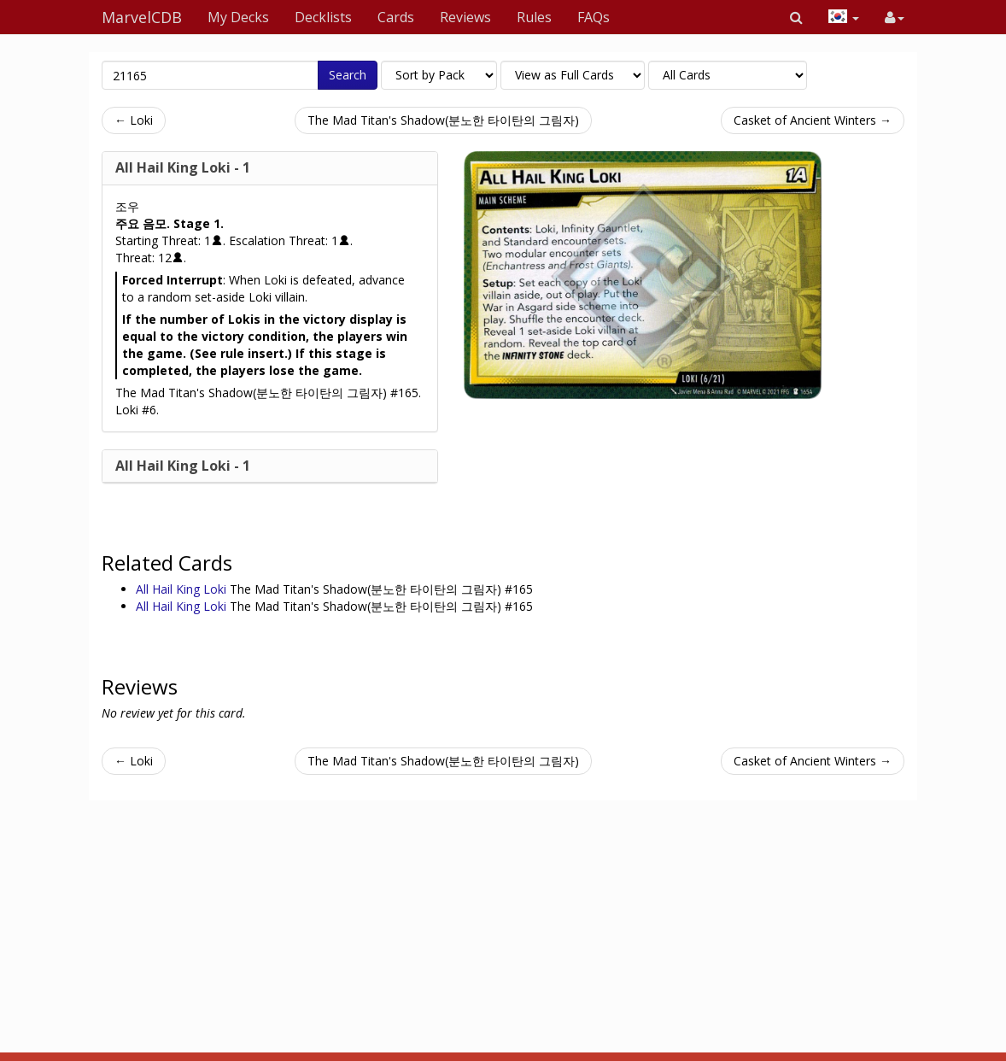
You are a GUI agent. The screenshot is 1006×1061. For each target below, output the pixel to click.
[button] (796, 17)
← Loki (133, 120)
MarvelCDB (142, 17)
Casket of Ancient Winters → (813, 120)
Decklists (323, 17)
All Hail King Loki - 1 (182, 167)
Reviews (465, 17)
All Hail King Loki (183, 589)
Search (347, 75)
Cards (395, 17)
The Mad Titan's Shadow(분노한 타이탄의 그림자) (443, 120)
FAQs (593, 17)
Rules (534, 17)
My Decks (238, 17)
